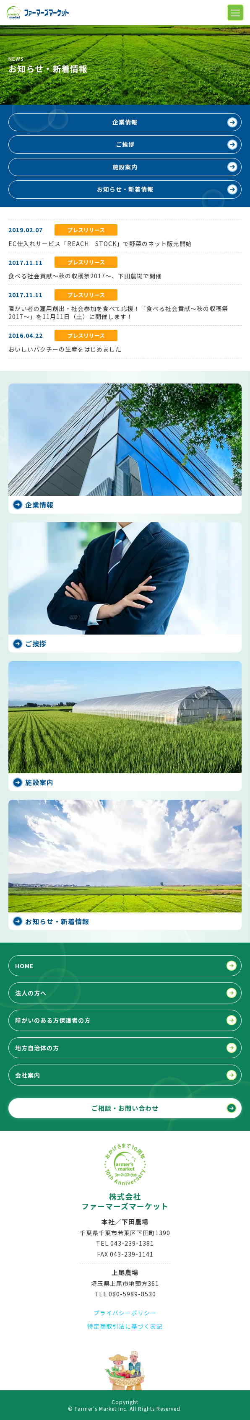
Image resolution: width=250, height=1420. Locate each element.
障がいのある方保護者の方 (53, 1020)
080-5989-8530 (132, 1294)
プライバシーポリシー (125, 1313)
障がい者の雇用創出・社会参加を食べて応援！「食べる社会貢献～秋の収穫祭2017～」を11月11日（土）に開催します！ (118, 312)
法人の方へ (31, 993)
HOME (24, 965)
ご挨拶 (125, 144)
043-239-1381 (132, 1243)
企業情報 (125, 122)
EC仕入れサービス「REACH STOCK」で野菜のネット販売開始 (100, 243)
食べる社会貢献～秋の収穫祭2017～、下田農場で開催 (85, 276)
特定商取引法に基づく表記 (125, 1326)
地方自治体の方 (37, 1048)
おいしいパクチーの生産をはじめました (65, 349)
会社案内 (27, 1075)
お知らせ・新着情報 (125, 189)
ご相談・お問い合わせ (125, 1108)
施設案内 (125, 167)
